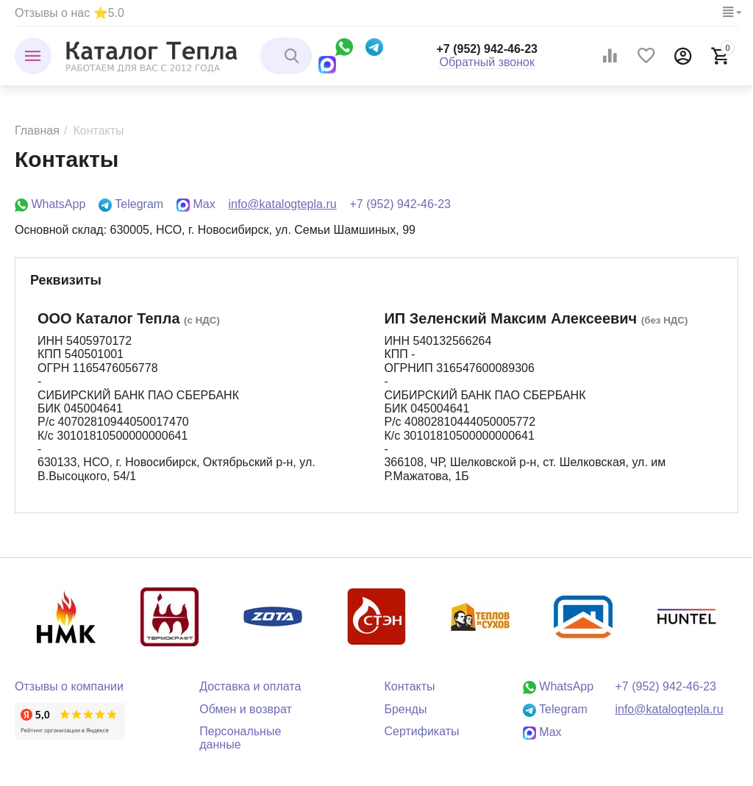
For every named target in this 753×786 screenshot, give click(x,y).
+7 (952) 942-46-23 (487, 49)
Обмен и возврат (245, 709)
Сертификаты (421, 731)
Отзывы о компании (69, 686)
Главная (37, 130)
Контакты (409, 686)
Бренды (405, 709)
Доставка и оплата (250, 686)
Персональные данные (240, 738)
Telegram (131, 204)
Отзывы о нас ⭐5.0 (69, 13)
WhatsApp (50, 204)
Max (195, 204)
